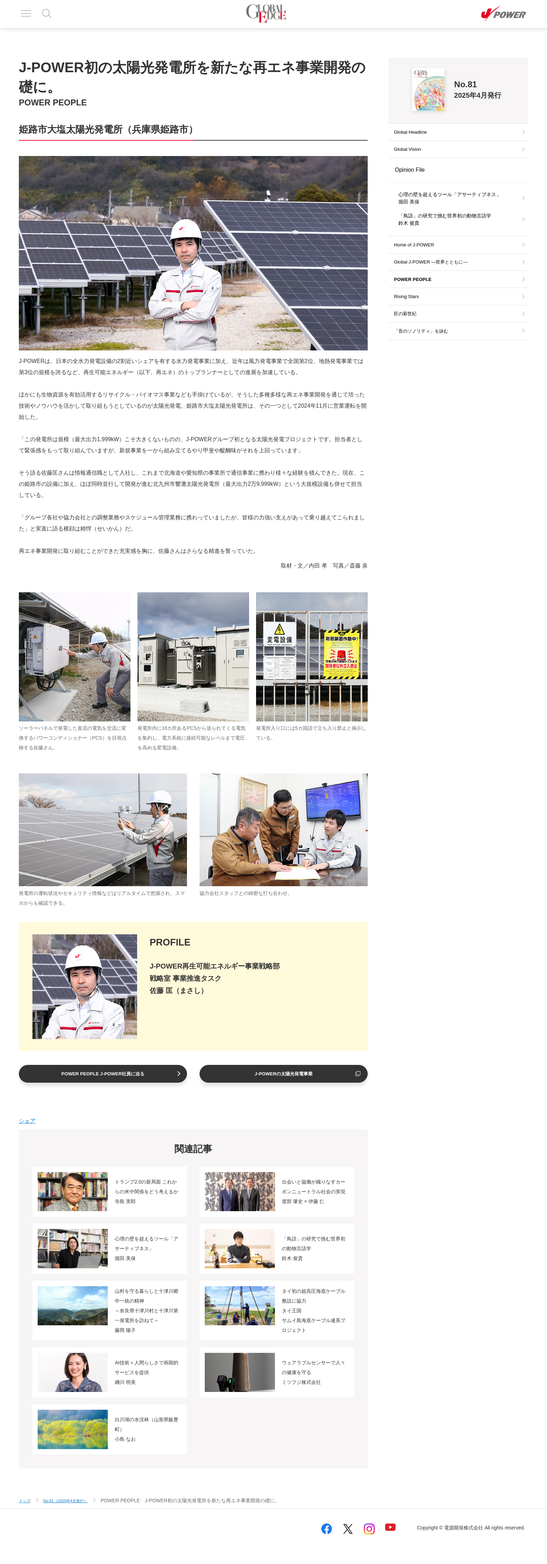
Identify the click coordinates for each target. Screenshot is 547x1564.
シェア (27, 1122)
